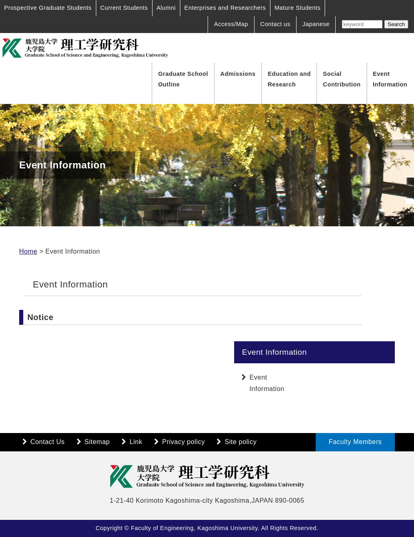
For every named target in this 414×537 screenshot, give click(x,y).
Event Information (390, 79)
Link (136, 441)
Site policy (241, 441)
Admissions (238, 74)
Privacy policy (183, 441)
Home (28, 251)
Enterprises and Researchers (225, 7)
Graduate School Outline (183, 79)
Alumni (166, 7)
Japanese (316, 24)
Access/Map (231, 24)
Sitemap (97, 441)
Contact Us (47, 441)
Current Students (124, 7)
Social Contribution (342, 79)
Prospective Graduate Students (48, 7)
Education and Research (289, 79)
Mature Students (298, 7)
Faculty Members (355, 441)
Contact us (275, 24)
